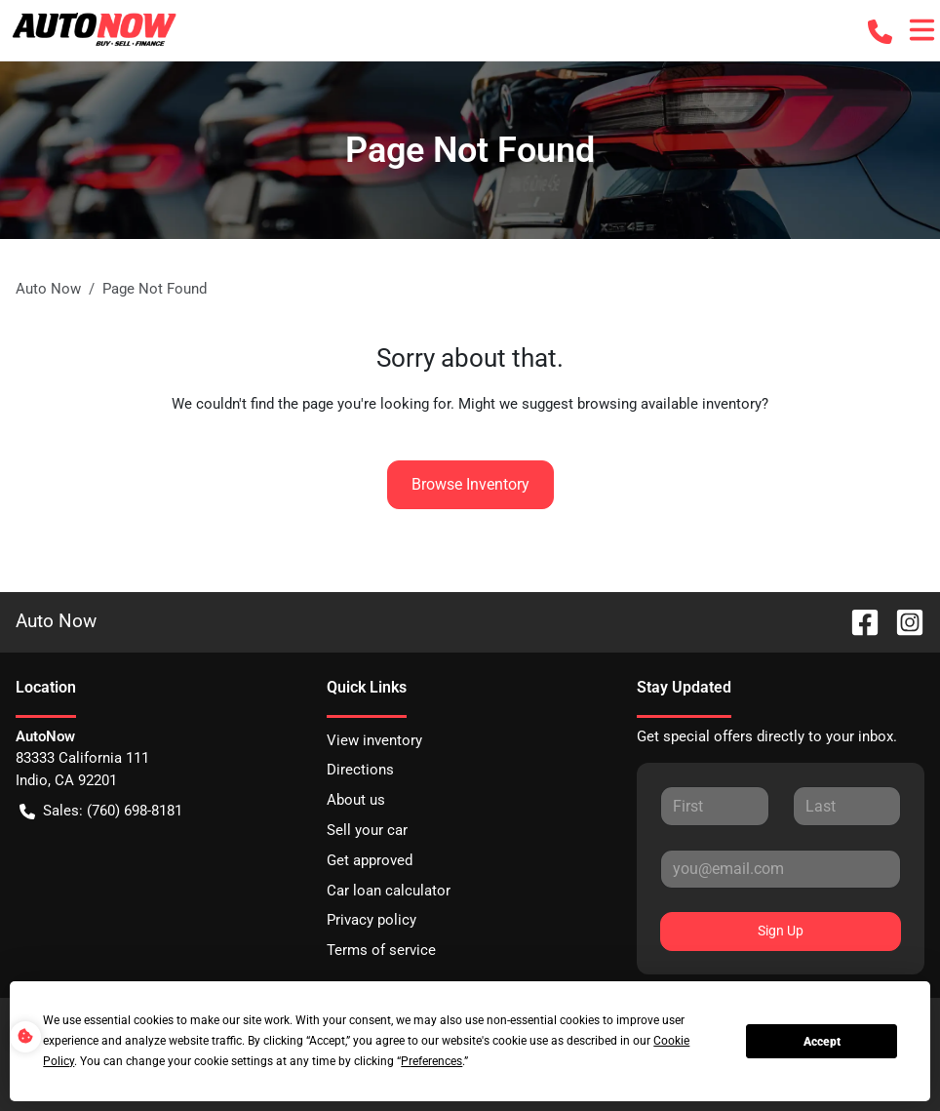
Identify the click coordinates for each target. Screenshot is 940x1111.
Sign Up (780, 930)
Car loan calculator (388, 890)
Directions (360, 769)
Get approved (369, 860)
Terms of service (381, 950)
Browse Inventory (470, 484)
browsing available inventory (669, 404)
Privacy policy (371, 920)
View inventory (374, 740)
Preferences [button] (431, 1061)
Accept (822, 1042)
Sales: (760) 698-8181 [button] (101, 811)
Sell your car (367, 830)
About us (356, 800)
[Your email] (780, 869)
